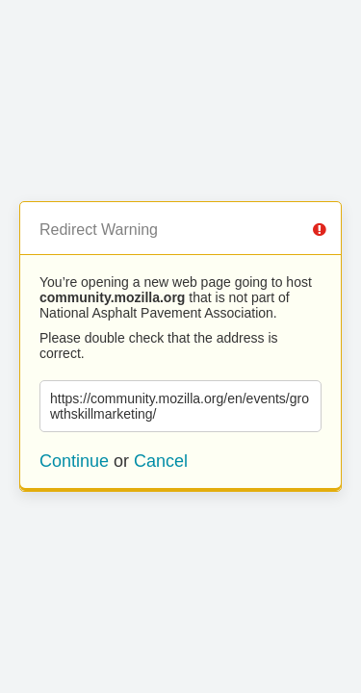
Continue (74, 461)
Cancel (161, 461)
